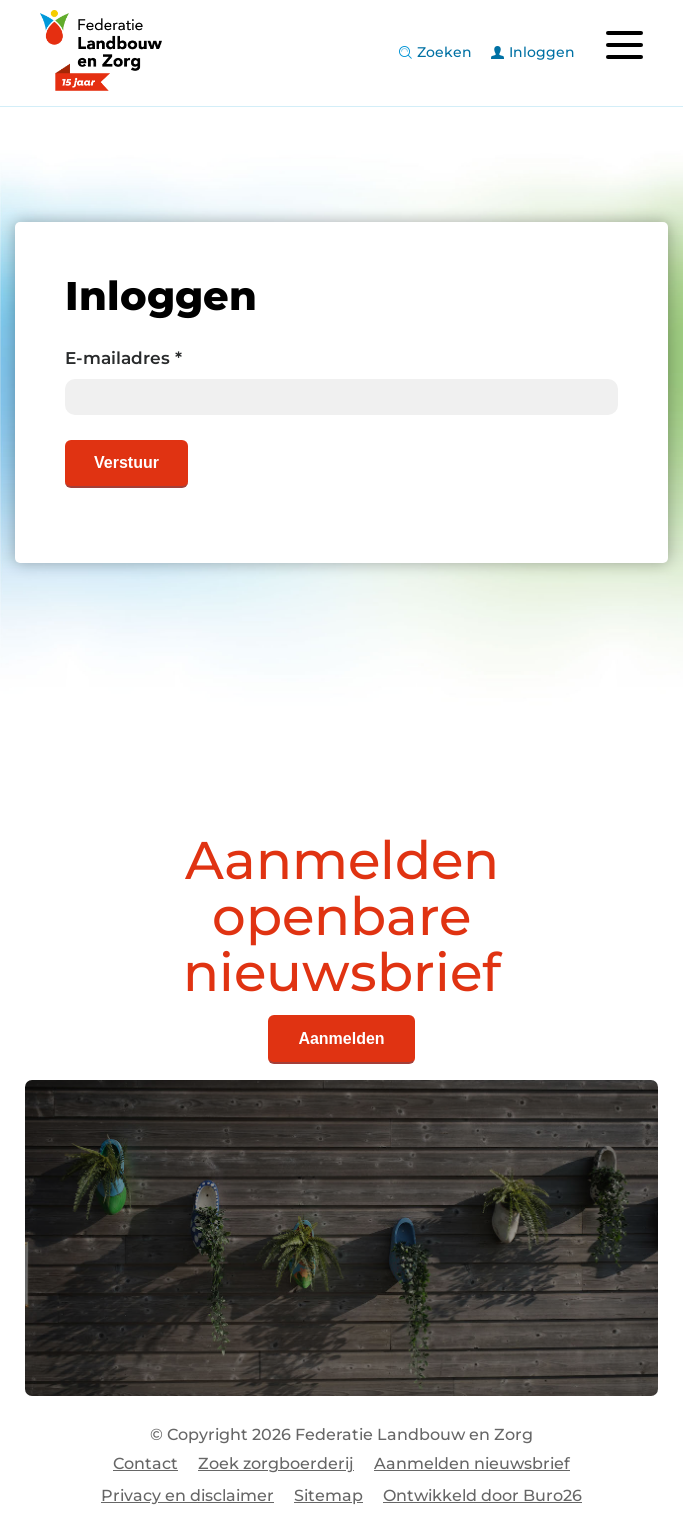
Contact (145, 1463)
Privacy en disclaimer (187, 1495)
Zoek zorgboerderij (276, 1463)
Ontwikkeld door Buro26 (482, 1495)
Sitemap (328, 1495)
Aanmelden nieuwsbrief (472, 1463)
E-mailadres (123, 358)
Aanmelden (341, 1038)
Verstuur (126, 462)
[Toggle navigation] (624, 45)
